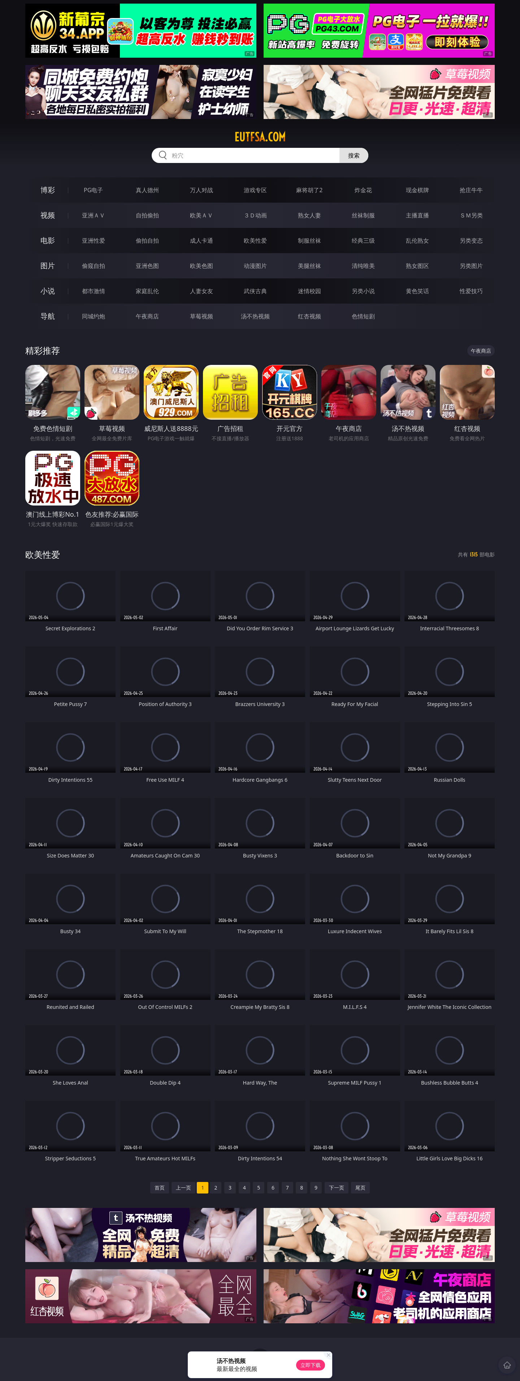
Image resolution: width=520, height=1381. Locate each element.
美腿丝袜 (309, 266)
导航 (47, 316)
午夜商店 (147, 316)
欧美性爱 (255, 240)
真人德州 (147, 190)
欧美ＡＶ (201, 215)
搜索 (354, 155)
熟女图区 (417, 266)
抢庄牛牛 (471, 190)
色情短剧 (363, 316)
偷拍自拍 (147, 240)
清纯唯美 (363, 266)
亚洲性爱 (93, 240)
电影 (47, 240)
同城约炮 (93, 316)
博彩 (47, 190)
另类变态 (471, 240)
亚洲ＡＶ (93, 215)
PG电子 (93, 190)
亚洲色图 (147, 266)
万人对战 (201, 190)
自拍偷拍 (147, 215)
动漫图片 (255, 266)
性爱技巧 (471, 291)
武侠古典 (255, 291)
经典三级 (363, 240)
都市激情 (93, 291)
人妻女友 (201, 291)
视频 (47, 215)
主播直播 (417, 215)
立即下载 (310, 1365)
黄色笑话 (417, 291)
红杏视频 (309, 316)
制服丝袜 (309, 240)
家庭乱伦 (147, 291)
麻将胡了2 (309, 190)
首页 (160, 1187)
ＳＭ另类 (471, 215)
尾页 (360, 1187)
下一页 (336, 1187)
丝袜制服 (363, 215)
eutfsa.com (260, 137)
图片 (47, 265)
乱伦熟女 (417, 240)
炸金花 (363, 190)
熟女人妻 (309, 215)
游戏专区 (255, 190)
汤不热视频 (255, 316)
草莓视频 (201, 316)
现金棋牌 (417, 190)
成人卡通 (201, 240)
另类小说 (363, 291)
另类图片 (471, 266)
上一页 (183, 1187)
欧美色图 (201, 266)
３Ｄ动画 (255, 215)
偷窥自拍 (93, 266)
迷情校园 (309, 291)
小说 (47, 291)
